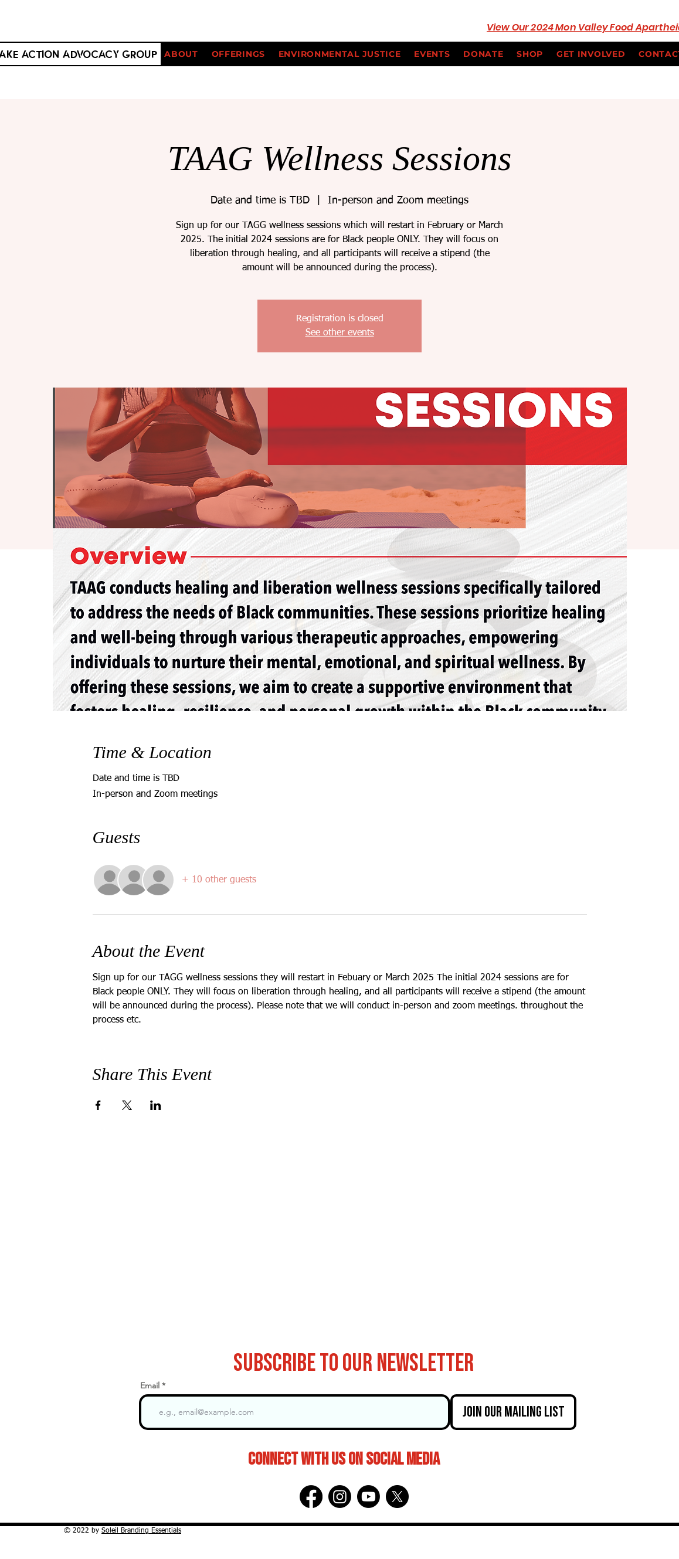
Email (149, 1385)
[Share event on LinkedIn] (155, 1105)
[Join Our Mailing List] (513, 1412)
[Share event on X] (127, 1105)
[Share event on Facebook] (98, 1105)
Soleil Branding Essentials (141, 1530)
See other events (339, 333)
